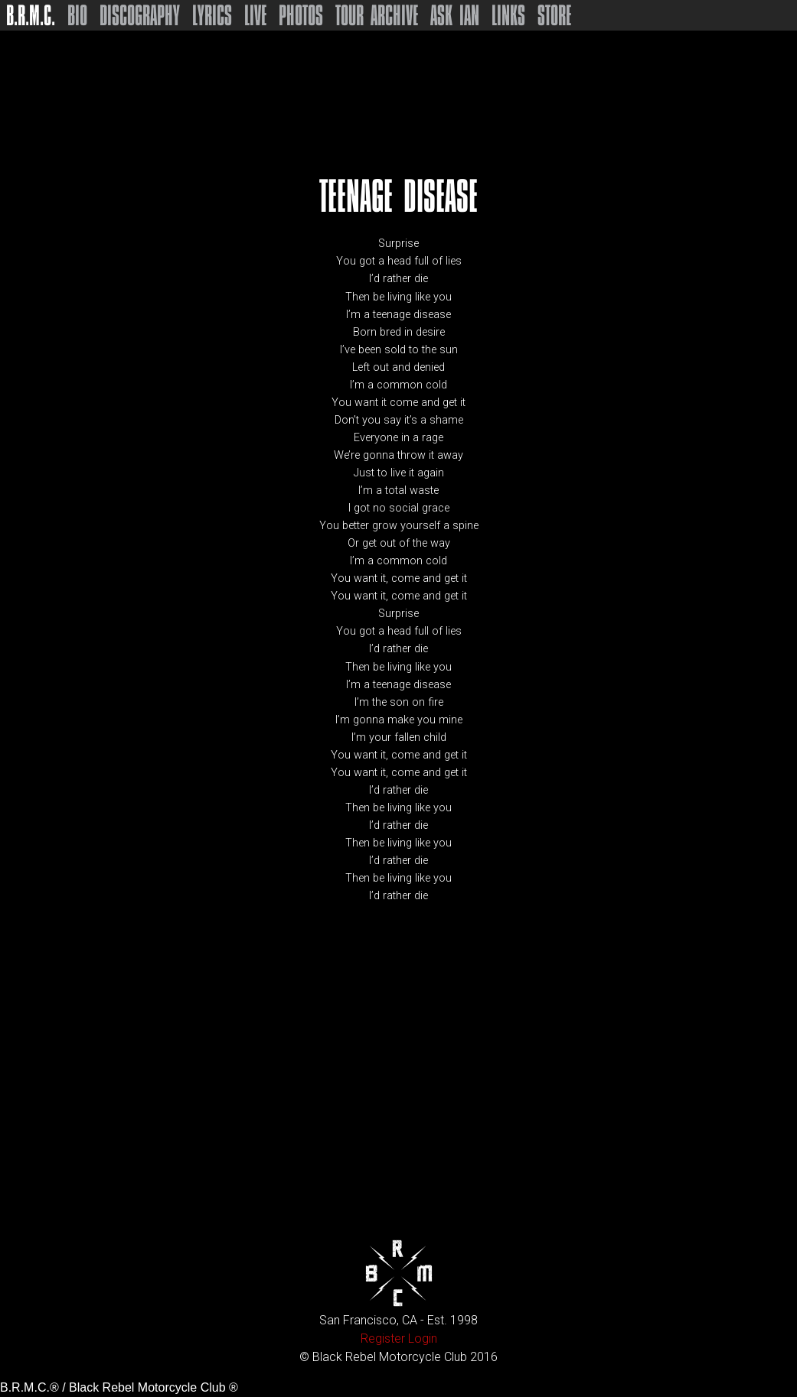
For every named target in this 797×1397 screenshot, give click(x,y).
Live (255, 15)
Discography (140, 15)
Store (554, 15)
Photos (301, 15)
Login (422, 1338)
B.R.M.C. (30, 15)
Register (383, 1338)
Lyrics (212, 15)
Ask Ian (454, 15)
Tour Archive (376, 15)
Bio (77, 15)
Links (508, 15)
